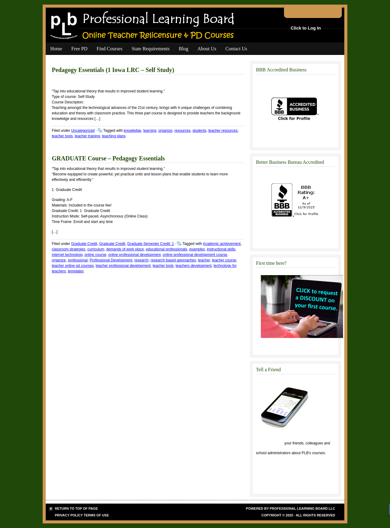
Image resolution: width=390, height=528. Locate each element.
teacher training (87, 136)
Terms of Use (96, 515)
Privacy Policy (69, 515)
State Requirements (151, 48)
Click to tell (269, 443)
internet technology (67, 255)
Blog (183, 48)
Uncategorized (82, 130)
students (199, 130)
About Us (206, 48)
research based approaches (173, 260)
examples (197, 249)
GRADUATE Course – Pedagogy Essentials (108, 158)
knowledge (132, 130)
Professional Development (111, 260)
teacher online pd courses (73, 266)
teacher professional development (123, 266)
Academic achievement (222, 244)
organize (165, 130)
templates (76, 271)
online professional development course (195, 255)
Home (56, 48)
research (141, 260)
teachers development (193, 266)
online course (95, 255)
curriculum (95, 249)
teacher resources (223, 130)
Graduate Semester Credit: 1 (150, 244)
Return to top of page (76, 508)
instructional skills (221, 249)
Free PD (79, 48)
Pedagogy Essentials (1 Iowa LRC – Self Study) (113, 69)
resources (182, 130)
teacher (204, 260)
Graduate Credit (84, 244)
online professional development (134, 255)
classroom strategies (68, 249)
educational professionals (166, 249)
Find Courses (109, 48)
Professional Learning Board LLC (302, 508)
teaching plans (114, 136)
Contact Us (236, 48)
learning (149, 130)
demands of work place (125, 249)
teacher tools (62, 136)
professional (78, 260)
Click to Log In (306, 28)
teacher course (224, 260)
